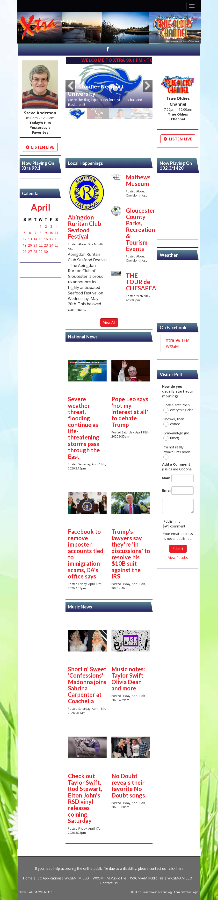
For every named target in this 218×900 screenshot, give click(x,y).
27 (30, 251)
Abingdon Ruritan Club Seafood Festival (84, 227)
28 (35, 251)
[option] (109, 86)
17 (51, 239)
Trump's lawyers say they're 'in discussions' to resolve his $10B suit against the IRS (130, 554)
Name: (165, 478)
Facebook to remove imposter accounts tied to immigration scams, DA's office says (85, 554)
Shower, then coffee (173, 422)
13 (30, 239)
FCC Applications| (50, 878)
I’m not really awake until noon (176, 452)
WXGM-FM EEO (77, 878)
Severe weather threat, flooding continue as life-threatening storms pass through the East (84, 427)
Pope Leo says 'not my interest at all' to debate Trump (129, 411)
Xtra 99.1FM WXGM (178, 343)
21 (35, 245)
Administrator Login (186, 892)
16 (46, 239)
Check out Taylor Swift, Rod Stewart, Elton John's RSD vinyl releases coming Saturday (85, 798)
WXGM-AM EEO (179, 878)
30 (46, 251)
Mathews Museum (138, 180)
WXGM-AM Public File (147, 878)
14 (35, 239)
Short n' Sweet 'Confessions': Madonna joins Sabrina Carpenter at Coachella (87, 685)
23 (46, 245)
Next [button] (148, 86)
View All (109, 322)
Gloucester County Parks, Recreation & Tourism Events (140, 229)
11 (56, 232)
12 (25, 239)
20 (30, 245)
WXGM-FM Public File (109, 878)
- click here (174, 868)
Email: (165, 490)
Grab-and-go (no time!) (176, 436)
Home (28, 878)
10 (51, 232)
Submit (178, 548)
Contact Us (109, 883)
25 (56, 245)
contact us (157, 868)
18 (56, 239)
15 (41, 239)
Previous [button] (70, 86)
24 (51, 245)
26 (25, 251)
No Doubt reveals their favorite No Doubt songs (128, 785)
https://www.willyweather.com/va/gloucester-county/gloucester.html (178, 315)
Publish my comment (174, 524)
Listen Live (40, 147)
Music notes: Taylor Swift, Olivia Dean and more (128, 679)
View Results (178, 557)
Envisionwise (149, 892)
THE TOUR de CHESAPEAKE (145, 282)
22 (41, 245)
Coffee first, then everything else (178, 408)
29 (41, 251)
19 (25, 245)
